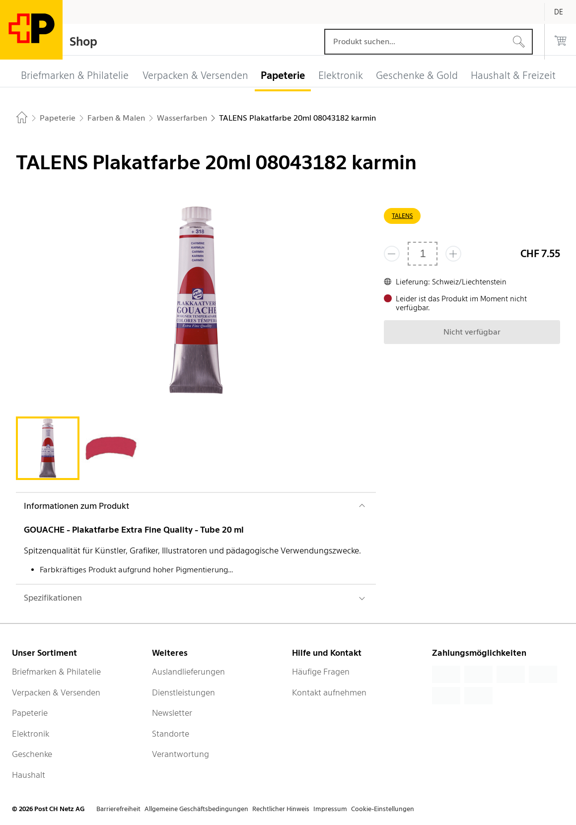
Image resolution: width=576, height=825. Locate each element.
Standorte (170, 734)
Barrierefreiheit (118, 809)
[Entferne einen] (392, 254)
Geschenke (32, 754)
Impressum (330, 809)
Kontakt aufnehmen (329, 692)
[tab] (47, 448)
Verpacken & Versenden (56, 692)
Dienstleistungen (183, 692)
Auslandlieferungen (188, 672)
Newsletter (172, 713)
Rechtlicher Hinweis (280, 809)
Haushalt (28, 775)
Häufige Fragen (321, 672)
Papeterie (30, 713)
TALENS (402, 215)
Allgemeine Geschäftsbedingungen (196, 809)
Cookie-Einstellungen (382, 809)
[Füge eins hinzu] (453, 254)
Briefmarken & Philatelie (56, 672)
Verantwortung (180, 754)
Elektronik (30, 734)
